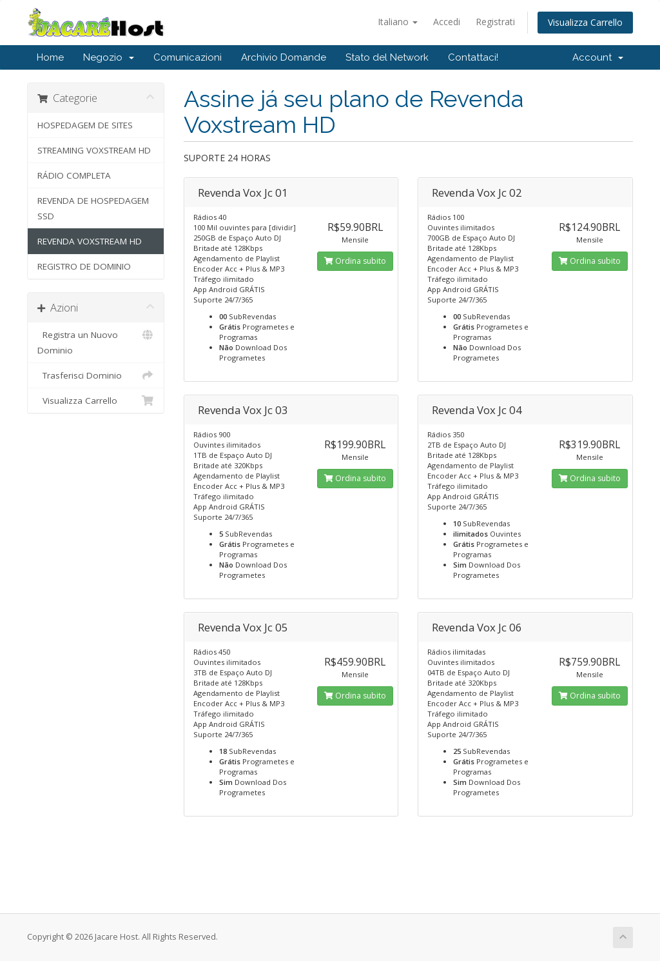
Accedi (446, 21)
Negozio (108, 57)
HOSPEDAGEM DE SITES (85, 125)
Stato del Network (387, 57)
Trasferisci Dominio (95, 375)
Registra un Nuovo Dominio (95, 341)
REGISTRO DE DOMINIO (84, 266)
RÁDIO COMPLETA (74, 175)
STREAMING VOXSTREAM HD (94, 150)
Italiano (398, 21)
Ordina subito (355, 260)
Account (597, 57)
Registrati (495, 21)
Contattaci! (473, 57)
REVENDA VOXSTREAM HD (89, 241)
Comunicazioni (187, 57)
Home (50, 57)
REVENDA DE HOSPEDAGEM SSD (93, 208)
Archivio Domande (283, 57)
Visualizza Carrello (585, 22)
